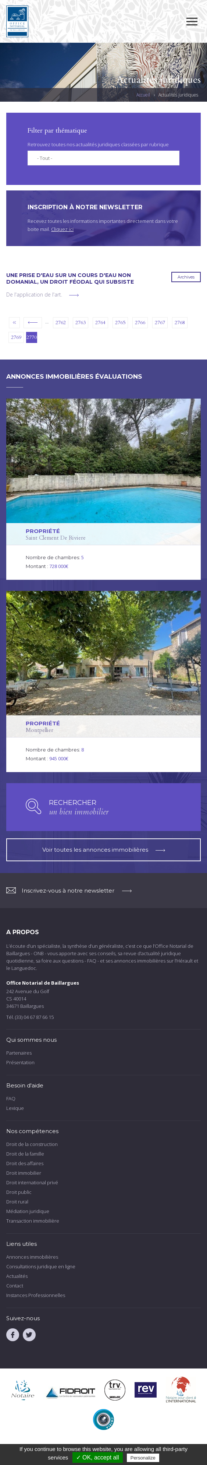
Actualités (17, 1276)
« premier (14, 322)
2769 (16, 337)
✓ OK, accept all (97, 1457)
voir (103, 489)
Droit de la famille (25, 1154)
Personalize (143, 1458)
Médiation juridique (27, 1211)
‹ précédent (33, 322)
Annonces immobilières (32, 1257)
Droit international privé (32, 1182)
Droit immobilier (23, 1173)
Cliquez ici (62, 229)
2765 (120, 322)
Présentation (20, 1062)
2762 (61, 322)
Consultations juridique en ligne (40, 1266)
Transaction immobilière (32, 1221)
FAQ (10, 1098)
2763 (80, 322)
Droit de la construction (32, 1144)
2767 (160, 322)
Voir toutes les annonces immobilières (103, 849)
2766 (140, 322)
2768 (180, 322)
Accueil (143, 95)
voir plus (74, 295)
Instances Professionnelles (35, 1295)
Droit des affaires (24, 1163)
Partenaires (19, 1053)
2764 (100, 322)
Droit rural (17, 1202)
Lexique (15, 1108)
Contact (14, 1286)
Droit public (19, 1192)
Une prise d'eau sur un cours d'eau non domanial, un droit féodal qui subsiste (70, 278)
